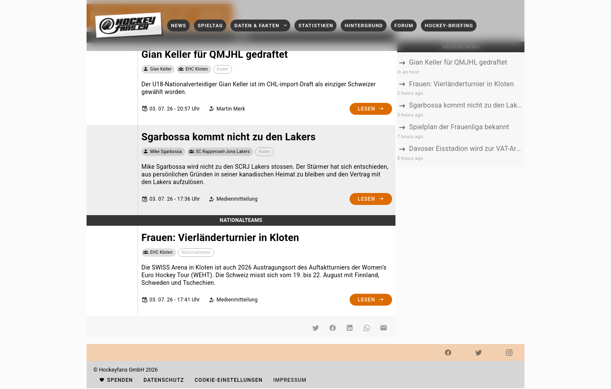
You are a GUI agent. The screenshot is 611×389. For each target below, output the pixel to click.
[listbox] (460, 109)
